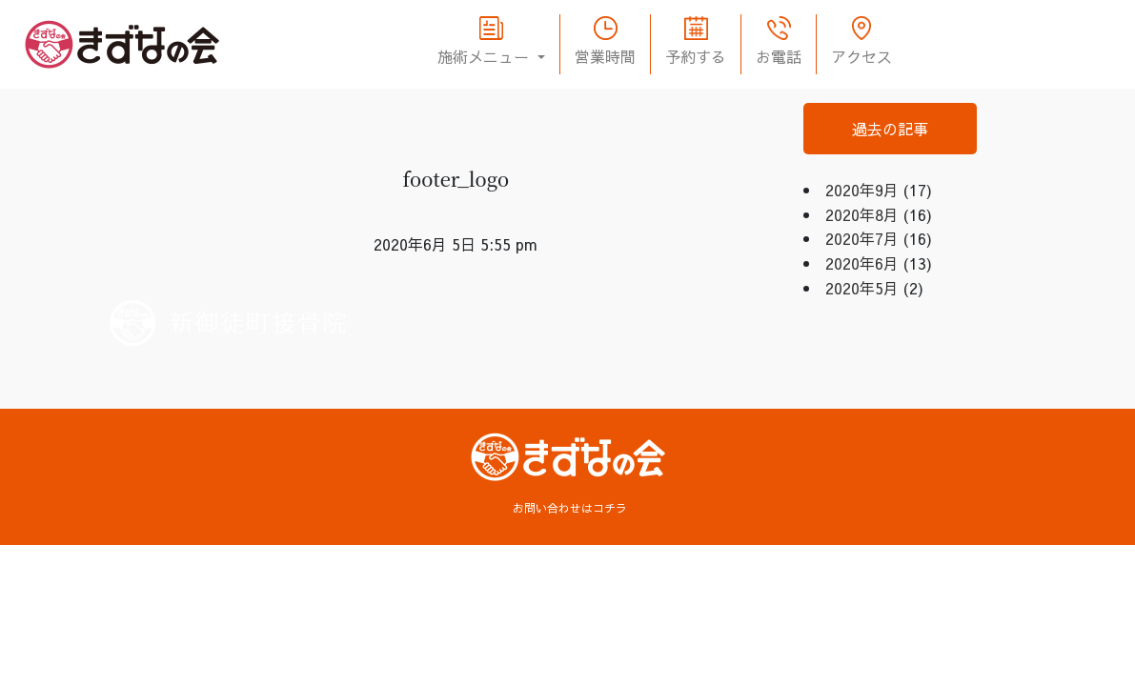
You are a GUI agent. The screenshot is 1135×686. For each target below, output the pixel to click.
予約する (695, 56)
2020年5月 (862, 287)
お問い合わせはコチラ (570, 507)
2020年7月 (862, 238)
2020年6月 (862, 262)
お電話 (778, 56)
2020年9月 (862, 189)
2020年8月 (862, 214)
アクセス (861, 56)
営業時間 (605, 56)
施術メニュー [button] (485, 56)
